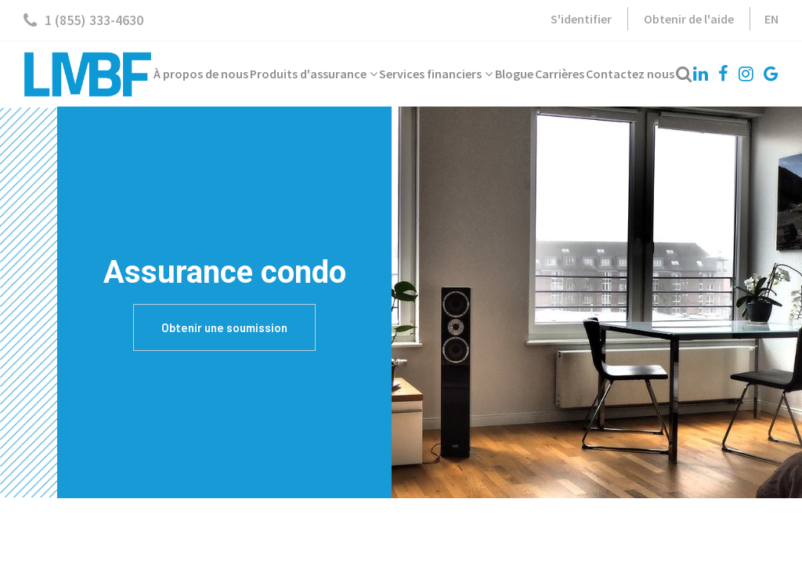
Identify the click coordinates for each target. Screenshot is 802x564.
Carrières (559, 73)
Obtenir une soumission (224, 327)
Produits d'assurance (314, 73)
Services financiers (436, 73)
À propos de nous (201, 73)
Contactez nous (630, 73)
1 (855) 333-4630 (83, 20)
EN (771, 19)
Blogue (514, 73)
